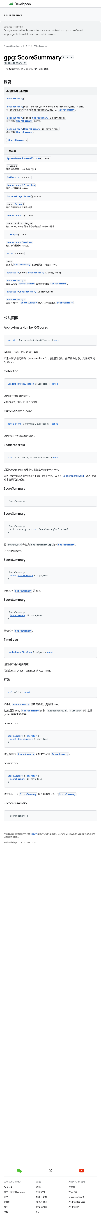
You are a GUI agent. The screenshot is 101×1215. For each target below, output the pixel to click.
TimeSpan (12, 234)
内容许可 (34, 834)
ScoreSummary (15, 98)
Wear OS (73, 1192)
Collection (13, 177)
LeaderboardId (15, 215)
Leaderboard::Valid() (74, 476)
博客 (6, 1211)
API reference (13, 15)
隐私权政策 (41, 1206)
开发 (28, 46)
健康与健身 (41, 1196)
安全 (6, 1196)
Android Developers (13, 46)
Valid (10, 253)
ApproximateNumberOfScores (23, 158)
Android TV (74, 1206)
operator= (13, 272)
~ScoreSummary (15, 140)
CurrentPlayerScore (19, 196)
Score (18, 204)
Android (8, 1187)
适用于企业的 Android (14, 1192)
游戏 (38, 1187)
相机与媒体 (41, 1201)
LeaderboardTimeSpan (19, 242)
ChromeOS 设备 (77, 1196)
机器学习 (40, 1192)
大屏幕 (72, 1187)
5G (37, 1211)
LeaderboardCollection (21, 185)
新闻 (6, 1206)
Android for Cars (77, 1201)
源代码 (7, 1201)
